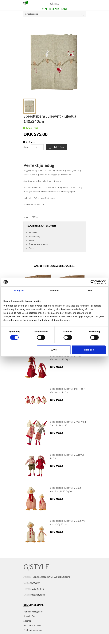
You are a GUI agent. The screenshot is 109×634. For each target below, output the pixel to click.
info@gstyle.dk (37, 594)
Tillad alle (89, 349)
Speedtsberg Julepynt (38, 244)
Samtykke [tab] (19, 290)
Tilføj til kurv (56, 147)
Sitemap (27, 621)
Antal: (26, 147)
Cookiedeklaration (32, 630)
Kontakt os (29, 616)
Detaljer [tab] (54, 290)
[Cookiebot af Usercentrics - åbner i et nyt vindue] (93, 282)
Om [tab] (90, 290)
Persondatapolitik (32, 625)
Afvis (54, 349)
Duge (31, 248)
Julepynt (33, 232)
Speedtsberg (34, 236)
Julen (31, 240)
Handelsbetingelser (33, 611)
